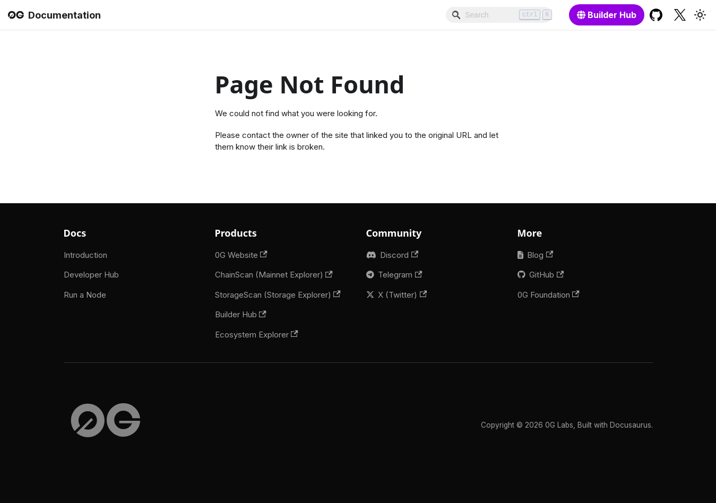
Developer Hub (91, 275)
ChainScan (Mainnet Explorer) (274, 275)
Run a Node (85, 295)
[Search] (499, 15)
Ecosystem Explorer (256, 334)
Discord (399, 255)
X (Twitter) (402, 295)
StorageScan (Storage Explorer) (278, 295)
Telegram (400, 275)
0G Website (241, 255)
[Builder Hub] (606, 14)
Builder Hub (240, 314)
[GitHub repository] (656, 14)
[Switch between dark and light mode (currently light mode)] (700, 15)
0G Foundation (548, 295)
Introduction (85, 255)
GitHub (546, 275)
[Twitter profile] (680, 14)
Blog (540, 255)
